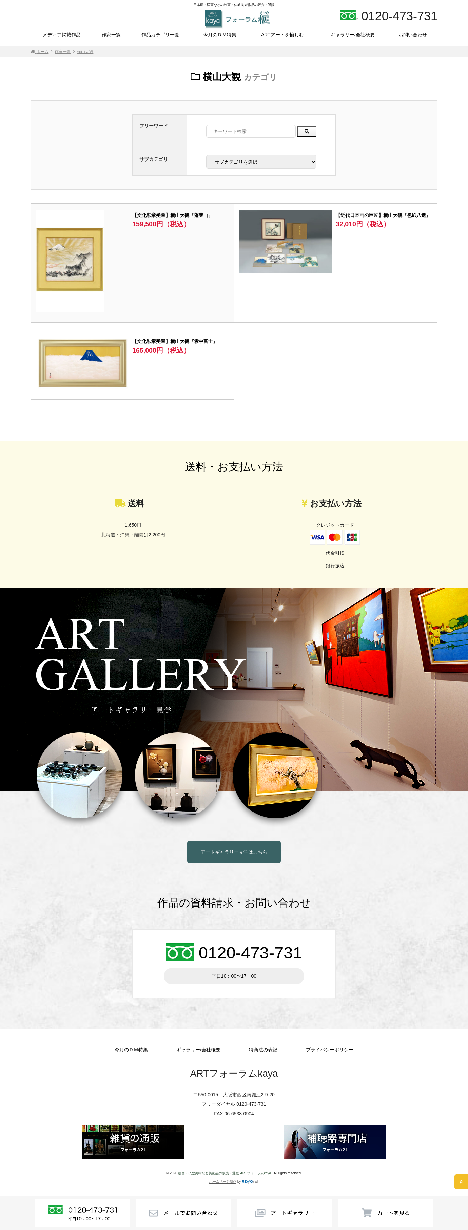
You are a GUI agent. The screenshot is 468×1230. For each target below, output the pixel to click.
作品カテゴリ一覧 (160, 34)
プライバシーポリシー (329, 1049)
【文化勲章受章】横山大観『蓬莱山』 (172, 215)
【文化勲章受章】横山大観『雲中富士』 (175, 341)
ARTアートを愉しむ (282, 34)
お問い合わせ (412, 34)
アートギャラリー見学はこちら (234, 852)
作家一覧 (111, 34)
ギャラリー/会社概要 (353, 34)
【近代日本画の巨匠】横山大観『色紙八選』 (383, 215)
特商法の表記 (263, 1049)
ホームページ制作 (222, 1182)
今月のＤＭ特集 (219, 34)
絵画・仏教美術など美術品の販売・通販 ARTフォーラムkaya (225, 1173)
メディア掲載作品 (62, 34)
